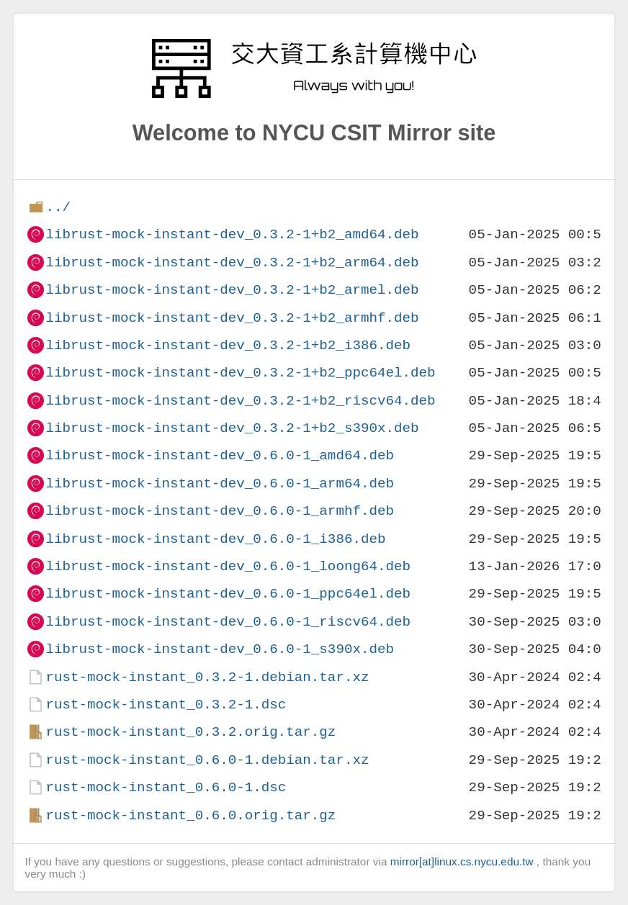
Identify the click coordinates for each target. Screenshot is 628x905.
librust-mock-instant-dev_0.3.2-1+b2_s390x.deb (231, 428)
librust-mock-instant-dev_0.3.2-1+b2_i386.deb (228, 345)
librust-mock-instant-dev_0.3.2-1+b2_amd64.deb (231, 234)
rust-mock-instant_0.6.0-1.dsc (165, 787)
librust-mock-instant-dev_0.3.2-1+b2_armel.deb (231, 290)
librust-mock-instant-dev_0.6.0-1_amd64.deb (219, 455)
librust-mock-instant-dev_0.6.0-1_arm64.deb (219, 483)
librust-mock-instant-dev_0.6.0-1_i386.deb (215, 539)
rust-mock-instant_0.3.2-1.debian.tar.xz (207, 677)
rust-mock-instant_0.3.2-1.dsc (165, 704)
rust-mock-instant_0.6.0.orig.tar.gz (190, 815)
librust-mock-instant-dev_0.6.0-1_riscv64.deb (228, 621)
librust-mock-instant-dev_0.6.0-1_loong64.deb (228, 566)
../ (58, 207)
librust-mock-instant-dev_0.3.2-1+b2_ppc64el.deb (240, 372)
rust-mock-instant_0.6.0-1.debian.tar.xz (207, 760)
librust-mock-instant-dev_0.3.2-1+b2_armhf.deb (231, 318)
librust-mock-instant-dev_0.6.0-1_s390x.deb (219, 649)
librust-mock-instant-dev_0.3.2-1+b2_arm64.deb (231, 262)
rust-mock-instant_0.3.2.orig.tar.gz (190, 732)
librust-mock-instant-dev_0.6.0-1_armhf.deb (219, 511)
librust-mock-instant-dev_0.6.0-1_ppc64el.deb (228, 593)
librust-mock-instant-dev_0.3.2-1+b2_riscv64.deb (240, 400)
